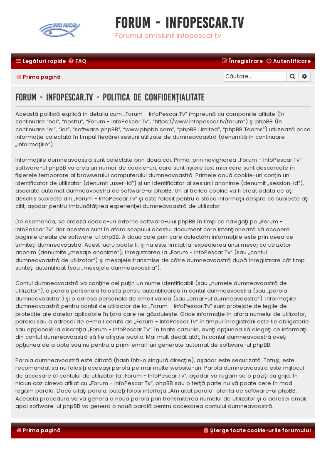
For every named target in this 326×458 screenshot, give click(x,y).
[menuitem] (77, 61)
